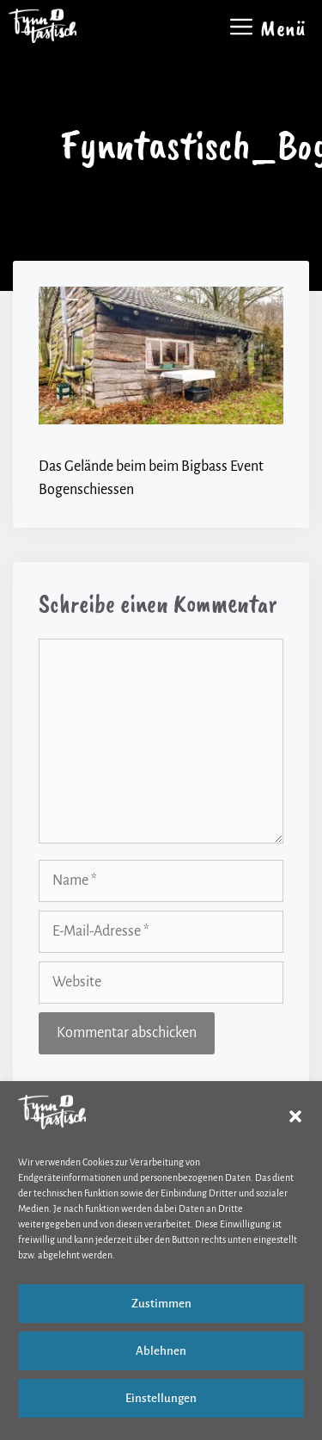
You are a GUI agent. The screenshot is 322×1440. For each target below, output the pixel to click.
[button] (295, 1116)
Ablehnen (161, 1350)
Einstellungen (161, 1398)
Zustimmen (161, 1303)
